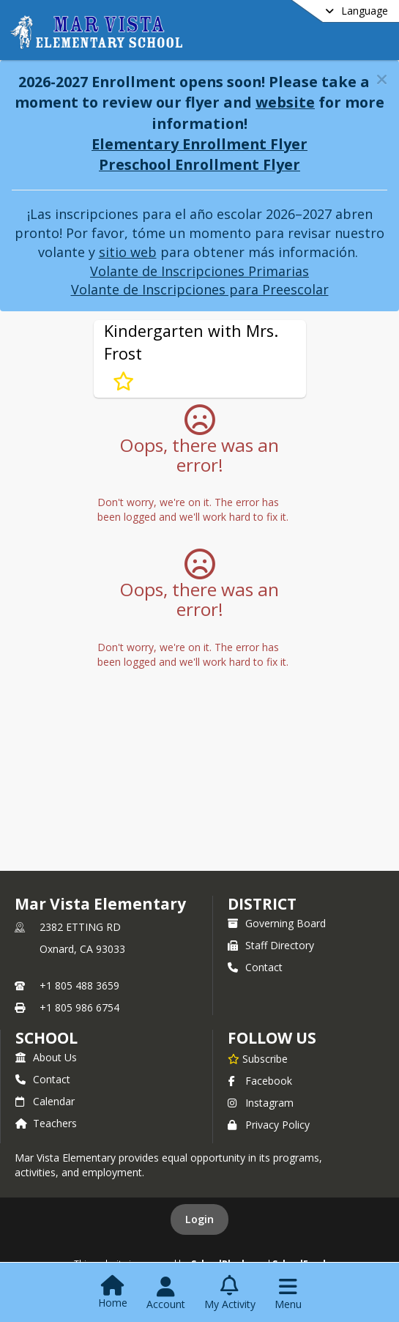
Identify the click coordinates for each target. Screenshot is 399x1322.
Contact (255, 967)
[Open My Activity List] (230, 1293)
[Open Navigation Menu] (288, 1293)
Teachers (46, 1123)
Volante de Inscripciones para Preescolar (200, 289)
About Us (46, 1057)
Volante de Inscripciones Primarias (199, 271)
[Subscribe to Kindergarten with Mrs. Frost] (123, 381)
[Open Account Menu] (165, 1293)
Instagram (261, 1103)
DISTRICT (262, 904)
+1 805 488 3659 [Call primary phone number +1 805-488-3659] (79, 985)
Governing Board (277, 923)
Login (199, 1219)
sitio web (128, 252)
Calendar (45, 1101)
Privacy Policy (269, 1125)
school (46, 1038)
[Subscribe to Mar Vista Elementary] (258, 1058)
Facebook (260, 1081)
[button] (381, 79)
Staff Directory (271, 945)
